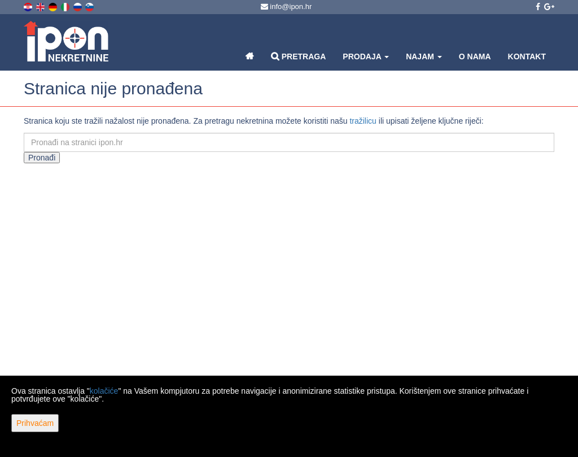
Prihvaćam (35, 423)
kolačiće (104, 390)
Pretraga (298, 56)
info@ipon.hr (286, 6)
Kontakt (527, 56)
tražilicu (362, 120)
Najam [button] (424, 56)
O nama (475, 56)
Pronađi (41, 157)
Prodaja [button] (366, 56)
